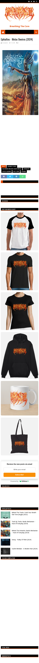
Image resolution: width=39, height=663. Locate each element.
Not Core (16, 171)
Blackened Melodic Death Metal (11, 168)
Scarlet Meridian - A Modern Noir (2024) (24, 549)
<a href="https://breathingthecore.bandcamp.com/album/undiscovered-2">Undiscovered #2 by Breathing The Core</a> (19, 602)
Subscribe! (19, 475)
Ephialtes (26, 168)
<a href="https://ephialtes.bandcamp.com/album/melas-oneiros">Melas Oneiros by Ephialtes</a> (19, 141)
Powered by (20, 481)
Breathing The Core (19, 26)
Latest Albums (6, 171)
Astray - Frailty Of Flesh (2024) (21, 540)
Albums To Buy (12, 166)
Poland (24, 171)
